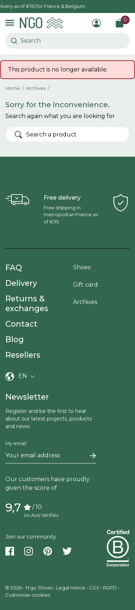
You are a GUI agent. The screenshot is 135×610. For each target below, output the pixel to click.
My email (15, 443)
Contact (21, 323)
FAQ (13, 267)
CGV (94, 588)
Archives (85, 302)
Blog (14, 339)
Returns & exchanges (26, 303)
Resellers (22, 355)
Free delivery (62, 197)
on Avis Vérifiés (41, 515)
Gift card (85, 284)
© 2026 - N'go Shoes (29, 588)
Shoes (81, 267)
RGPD (110, 588)
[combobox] (23, 41)
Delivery (21, 283)
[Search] (67, 134)
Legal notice (70, 588)
